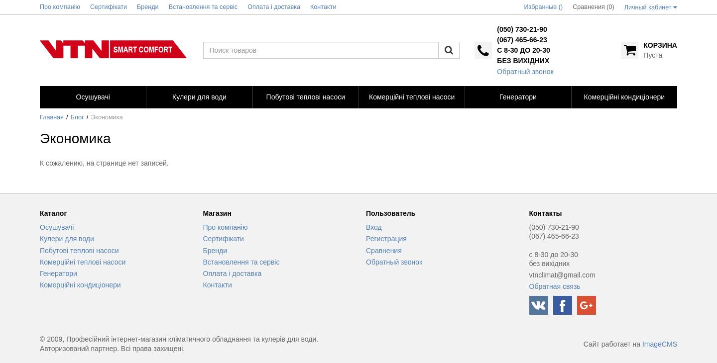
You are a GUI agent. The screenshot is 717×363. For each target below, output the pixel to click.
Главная (52, 117)
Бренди (215, 251)
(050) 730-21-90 (522, 29)
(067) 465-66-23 (522, 40)
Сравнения (384, 251)
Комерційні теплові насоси (82, 262)
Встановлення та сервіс (241, 262)
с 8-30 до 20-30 (523, 50)
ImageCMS (659, 344)
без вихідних (523, 61)
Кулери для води (67, 239)
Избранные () (543, 6)
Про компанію (225, 227)
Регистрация (386, 239)
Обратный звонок (525, 72)
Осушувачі (57, 227)
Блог (77, 117)
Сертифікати (223, 239)
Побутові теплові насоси (79, 251)
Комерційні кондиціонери (80, 285)
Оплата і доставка (232, 273)
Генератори (58, 273)
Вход (374, 227)
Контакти (217, 285)
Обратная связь (555, 286)
